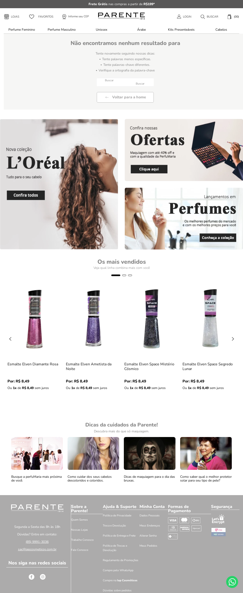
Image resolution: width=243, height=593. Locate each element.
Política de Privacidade (117, 515)
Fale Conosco (79, 550)
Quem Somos (79, 520)
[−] (13, 400)
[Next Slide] (233, 339)
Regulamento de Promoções (120, 560)
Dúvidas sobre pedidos (117, 590)
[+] (26, 400)
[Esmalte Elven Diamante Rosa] (35, 348)
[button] (209, 16)
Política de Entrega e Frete (119, 535)
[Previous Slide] (10, 339)
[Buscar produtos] (141, 83)
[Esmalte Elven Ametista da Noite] (93, 348)
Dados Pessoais (149, 515)
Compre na (120, 580)
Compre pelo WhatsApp (118, 570)
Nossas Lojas (79, 530)
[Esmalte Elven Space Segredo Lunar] (210, 348)
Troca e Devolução (114, 525)
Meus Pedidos (148, 546)
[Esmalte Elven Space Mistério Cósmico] (151, 348)
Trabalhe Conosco (82, 540)
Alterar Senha (148, 535)
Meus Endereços (149, 525)
